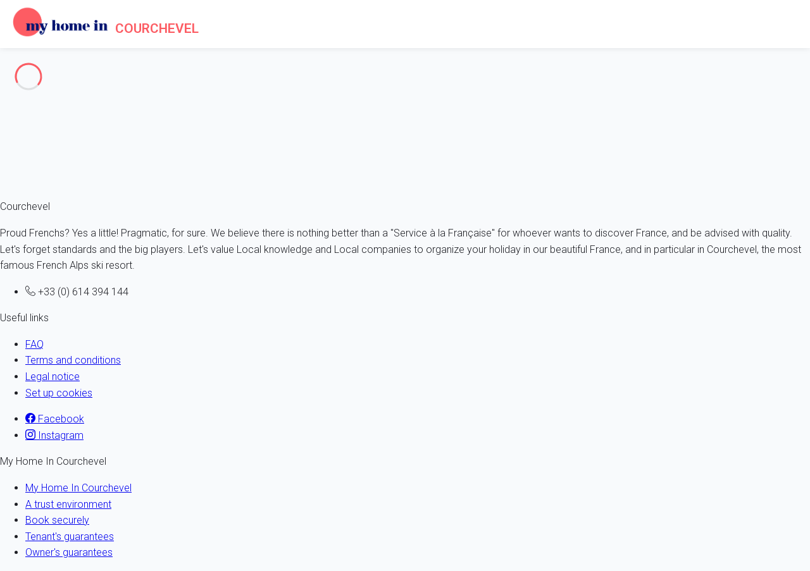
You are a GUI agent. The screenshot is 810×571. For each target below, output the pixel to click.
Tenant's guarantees (69, 537)
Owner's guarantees (69, 552)
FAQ (34, 344)
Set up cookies (58, 393)
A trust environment (68, 504)
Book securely (57, 520)
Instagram (54, 435)
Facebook (54, 419)
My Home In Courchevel (78, 488)
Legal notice (52, 377)
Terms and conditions (73, 360)
